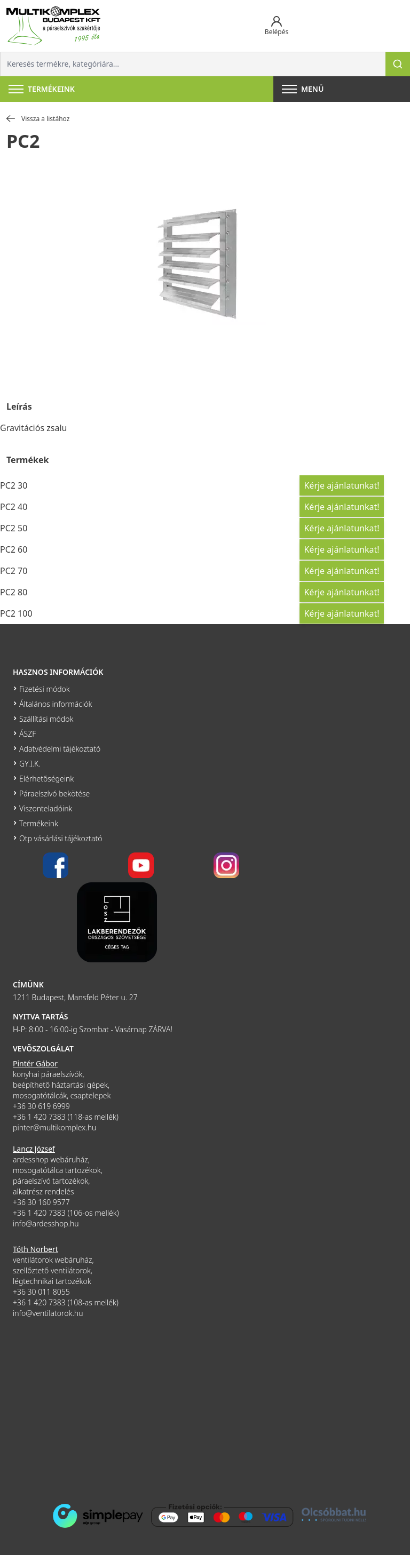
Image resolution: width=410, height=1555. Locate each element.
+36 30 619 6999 (41, 1106)
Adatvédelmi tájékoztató (59, 749)
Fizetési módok (44, 689)
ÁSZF (27, 734)
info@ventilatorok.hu (48, 1313)
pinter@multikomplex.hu (54, 1127)
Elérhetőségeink (46, 778)
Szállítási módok (46, 719)
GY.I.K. (30, 764)
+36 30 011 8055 (41, 1292)
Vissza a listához (37, 119)
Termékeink (38, 823)
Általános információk (55, 704)
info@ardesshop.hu (46, 1223)
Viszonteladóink (45, 808)
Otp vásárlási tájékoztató (60, 838)
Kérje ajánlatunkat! (341, 485)
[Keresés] (397, 64)
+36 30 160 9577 (41, 1202)
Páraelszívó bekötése (54, 793)
